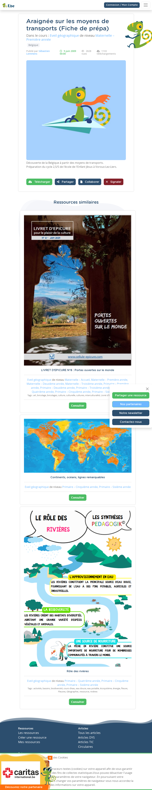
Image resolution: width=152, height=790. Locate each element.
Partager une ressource (131, 395)
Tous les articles (89, 733)
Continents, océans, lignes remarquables (77, 477)
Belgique (33, 45)
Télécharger (39, 182)
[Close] (147, 389)
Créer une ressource (32, 737)
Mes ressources (29, 742)
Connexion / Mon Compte (122, 5)
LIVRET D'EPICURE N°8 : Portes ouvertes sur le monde (77, 370)
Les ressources (28, 733)
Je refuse (41, 763)
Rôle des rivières (78, 671)
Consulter (77, 405)
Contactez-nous (131, 421)
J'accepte (25, 763)
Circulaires (85, 747)
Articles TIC (86, 742)
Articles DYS (86, 737)
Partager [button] (65, 182)
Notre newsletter (130, 413)
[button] (89, 182)
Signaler (113, 182)
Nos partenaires (131, 404)
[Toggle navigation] (145, 5)
